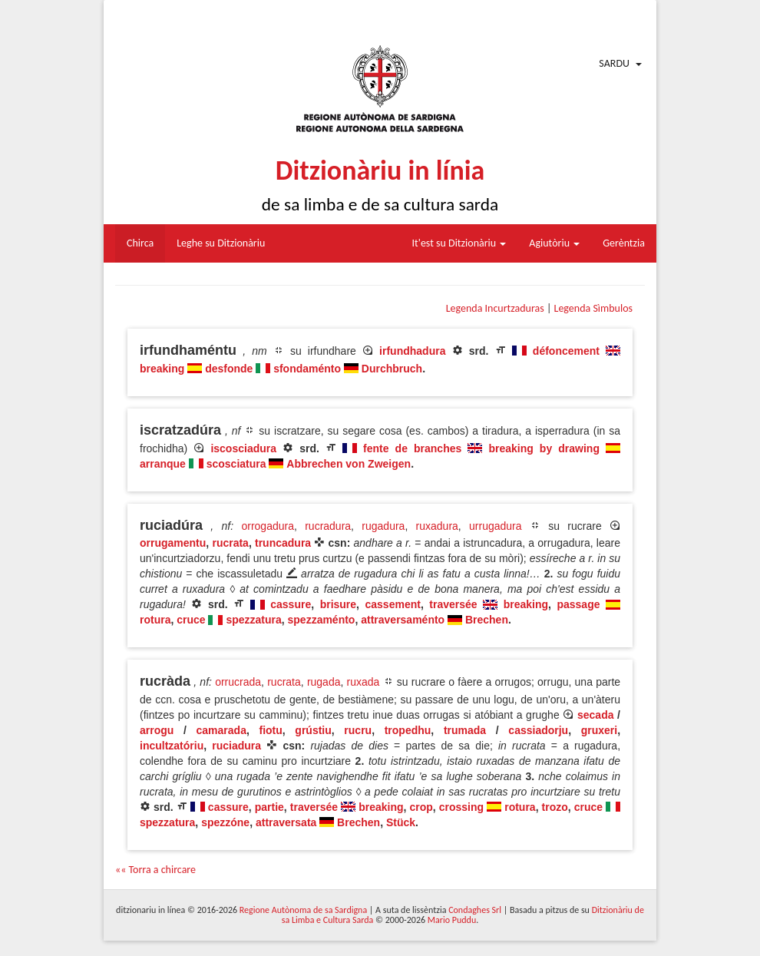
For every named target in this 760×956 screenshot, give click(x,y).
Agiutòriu (554, 243)
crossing (461, 807)
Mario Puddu (452, 920)
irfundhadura (412, 351)
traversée (453, 604)
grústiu (313, 730)
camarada (221, 730)
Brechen (486, 620)
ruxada (363, 682)
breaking (162, 368)
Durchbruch (392, 368)
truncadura (283, 543)
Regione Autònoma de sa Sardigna (303, 910)
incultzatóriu (171, 745)
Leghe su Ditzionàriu (221, 243)
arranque (163, 464)
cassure (290, 604)
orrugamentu (173, 543)
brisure (338, 604)
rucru (358, 730)
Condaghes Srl (474, 910)
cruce (191, 620)
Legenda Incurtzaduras (495, 308)
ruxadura (437, 526)
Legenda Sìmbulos (593, 308)
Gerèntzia (624, 243)
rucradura (328, 526)
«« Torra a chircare (155, 869)
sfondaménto (307, 368)
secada (595, 715)
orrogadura (267, 526)
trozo (555, 807)
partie (269, 807)
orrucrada (238, 682)
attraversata (286, 822)
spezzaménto (321, 620)
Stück (400, 822)
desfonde (229, 368)
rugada (324, 682)
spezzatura (253, 620)
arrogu (156, 730)
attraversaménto (402, 620)
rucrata (230, 543)
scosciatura (236, 464)
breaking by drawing (544, 448)
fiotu (270, 730)
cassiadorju (538, 730)
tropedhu (408, 730)
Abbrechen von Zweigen (348, 464)
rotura (155, 620)
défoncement (566, 351)
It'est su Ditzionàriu (459, 243)
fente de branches (412, 448)
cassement (393, 604)
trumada (465, 730)
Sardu (614, 63)
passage (578, 604)
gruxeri (599, 730)
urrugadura (495, 526)
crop (420, 807)
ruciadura (236, 745)
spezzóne (225, 822)
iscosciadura (243, 448)
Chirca (140, 243)
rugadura (383, 526)
